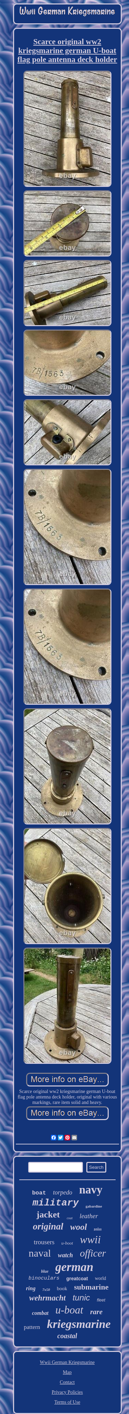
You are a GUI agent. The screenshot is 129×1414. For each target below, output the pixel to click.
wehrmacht (47, 1298)
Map (67, 1372)
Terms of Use (67, 1402)
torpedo (62, 1192)
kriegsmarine (79, 1324)
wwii (90, 1239)
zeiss (98, 1229)
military (55, 1203)
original (48, 1226)
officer (93, 1253)
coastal (67, 1336)
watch (65, 1255)
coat (70, 1218)
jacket (48, 1215)
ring (31, 1288)
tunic (81, 1297)
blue (44, 1271)
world (100, 1278)
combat (40, 1313)
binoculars (44, 1278)
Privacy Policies (67, 1392)
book (62, 1288)
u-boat (69, 1310)
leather (88, 1216)
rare (96, 1312)
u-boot (67, 1243)
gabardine (94, 1206)
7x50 (46, 1289)
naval (40, 1253)
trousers (44, 1242)
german (74, 1267)
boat (39, 1193)
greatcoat (77, 1278)
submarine (91, 1287)
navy (91, 1190)
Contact (67, 1382)
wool (78, 1227)
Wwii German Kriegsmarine (67, 1362)
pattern (32, 1327)
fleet (101, 1300)
